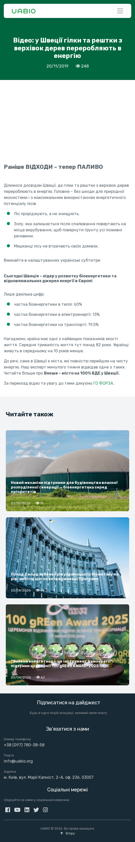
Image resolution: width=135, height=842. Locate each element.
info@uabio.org (18, 761)
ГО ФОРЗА (103, 383)
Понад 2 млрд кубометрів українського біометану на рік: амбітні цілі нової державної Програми (64, 576)
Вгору (67, 833)
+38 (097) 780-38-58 (24, 745)
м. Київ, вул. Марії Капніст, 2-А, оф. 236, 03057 (49, 777)
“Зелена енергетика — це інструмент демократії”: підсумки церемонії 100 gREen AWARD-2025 (62, 663)
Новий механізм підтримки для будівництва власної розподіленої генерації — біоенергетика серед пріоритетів (64, 487)
